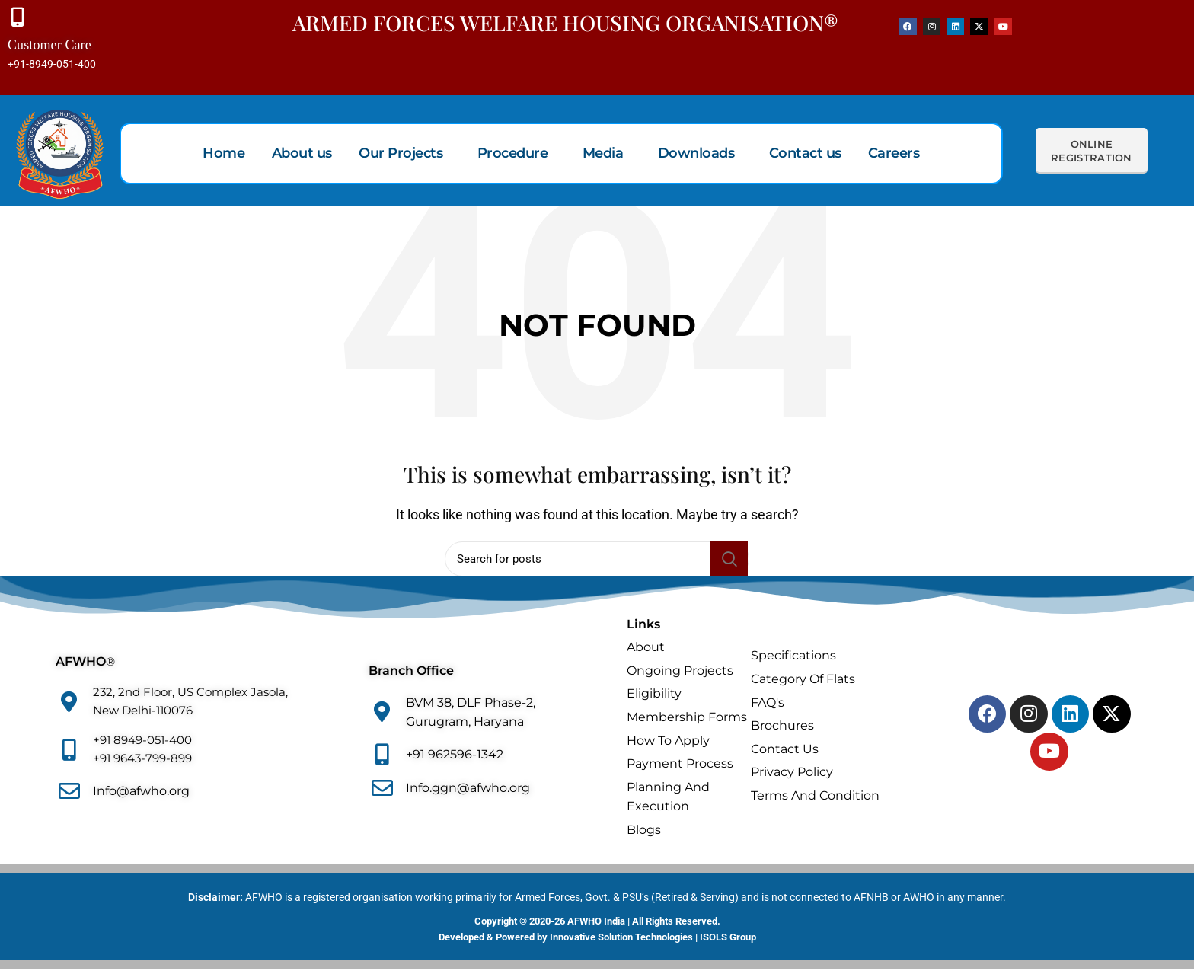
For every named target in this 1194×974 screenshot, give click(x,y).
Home (233, 156)
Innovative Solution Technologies (621, 941)
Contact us (798, 156)
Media (601, 156)
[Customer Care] (19, 19)
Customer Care (49, 49)
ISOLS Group (728, 941)
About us (308, 156)
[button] (408, 157)
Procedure (513, 156)
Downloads (691, 156)
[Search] (597, 562)
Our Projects (404, 156)
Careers (885, 156)
